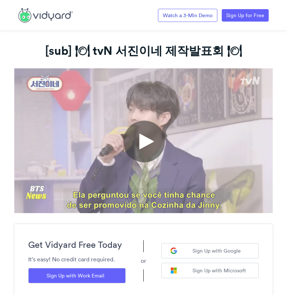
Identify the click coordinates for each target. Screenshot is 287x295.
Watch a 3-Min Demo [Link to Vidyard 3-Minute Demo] (188, 15)
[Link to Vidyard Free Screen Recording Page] (45, 14)
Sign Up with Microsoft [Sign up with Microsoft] (208, 270)
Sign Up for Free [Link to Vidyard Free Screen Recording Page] (245, 15)
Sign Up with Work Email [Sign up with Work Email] (75, 275)
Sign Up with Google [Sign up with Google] (205, 250)
